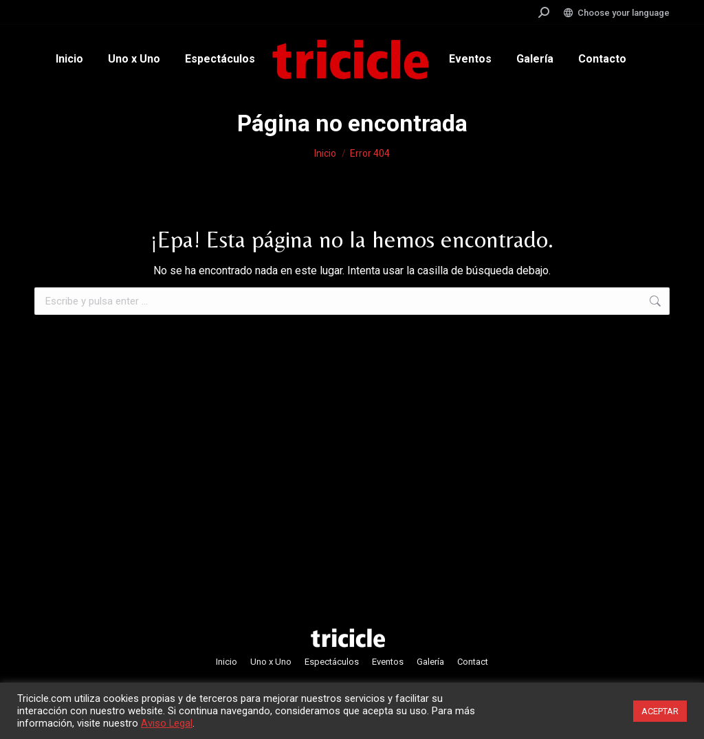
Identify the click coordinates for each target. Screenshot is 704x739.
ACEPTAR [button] (660, 711)
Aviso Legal (166, 723)
